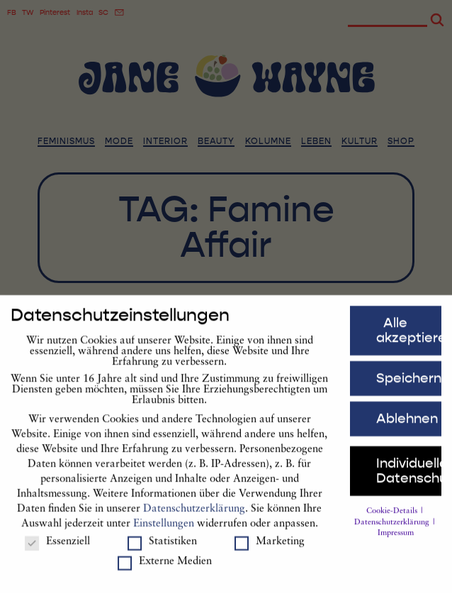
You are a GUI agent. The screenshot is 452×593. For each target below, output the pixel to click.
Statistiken (162, 548)
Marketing (270, 548)
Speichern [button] (408, 384)
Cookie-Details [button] (392, 517)
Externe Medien (165, 568)
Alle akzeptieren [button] (408, 337)
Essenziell (57, 548)
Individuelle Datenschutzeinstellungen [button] (408, 477)
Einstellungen (163, 530)
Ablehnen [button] (407, 425)
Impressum (396, 540)
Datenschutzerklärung (194, 515)
